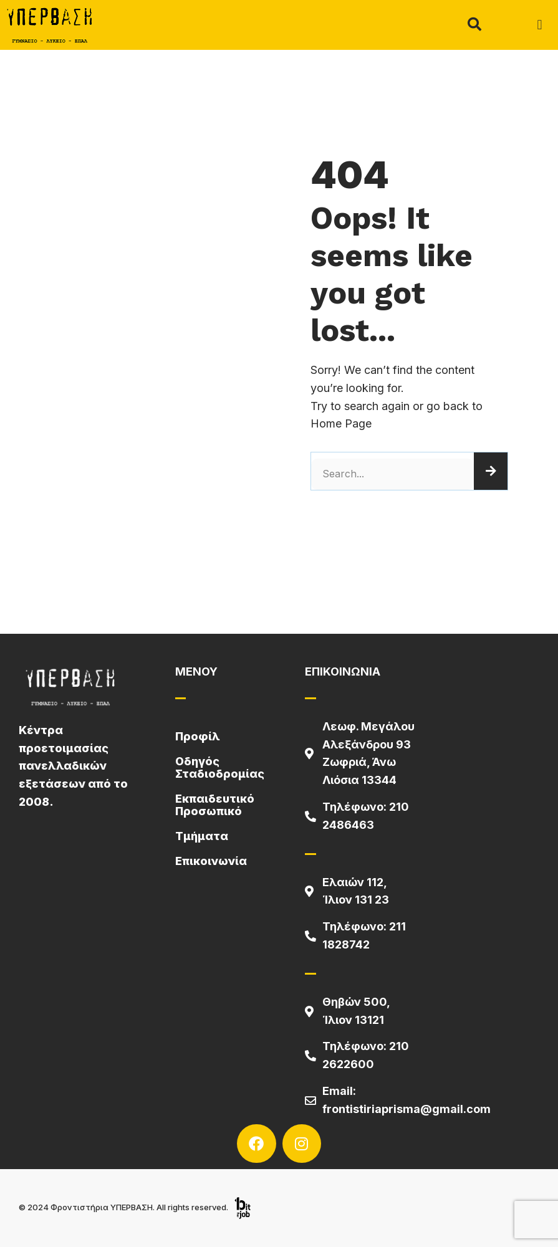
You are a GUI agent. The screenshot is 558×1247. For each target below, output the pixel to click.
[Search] (490, 471)
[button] (540, 25)
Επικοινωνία (211, 860)
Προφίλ (197, 736)
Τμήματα (201, 836)
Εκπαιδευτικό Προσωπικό (214, 805)
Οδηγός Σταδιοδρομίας (219, 767)
